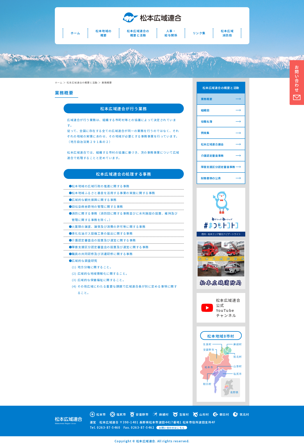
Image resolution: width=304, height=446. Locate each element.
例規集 (205, 133)
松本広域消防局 (227, 33)
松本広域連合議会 (212, 144)
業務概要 (206, 99)
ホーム (75, 33)
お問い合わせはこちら (172, 427)
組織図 (205, 110)
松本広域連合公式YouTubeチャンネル (228, 307)
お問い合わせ (297, 78)
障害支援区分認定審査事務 (218, 167)
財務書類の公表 (211, 178)
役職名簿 (206, 121)
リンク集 (199, 33)
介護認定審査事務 (212, 155)
